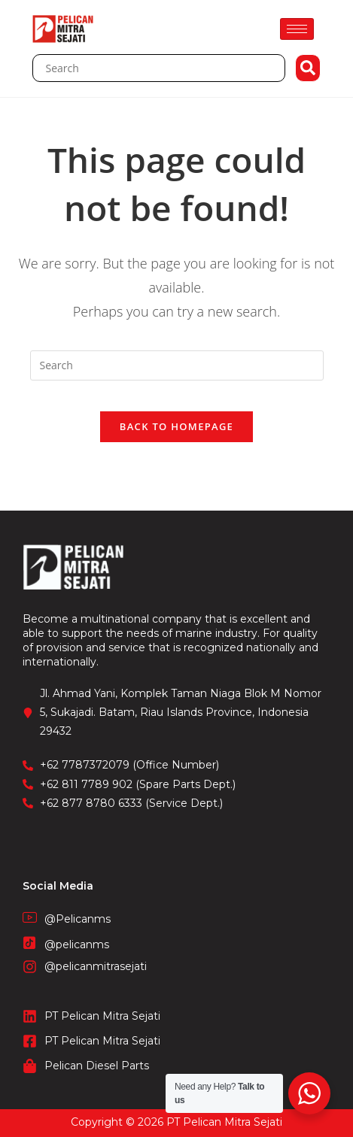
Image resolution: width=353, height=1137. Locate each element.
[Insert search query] (177, 365)
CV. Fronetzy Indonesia (177, 1113)
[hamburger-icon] (297, 29)
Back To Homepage (176, 426)
